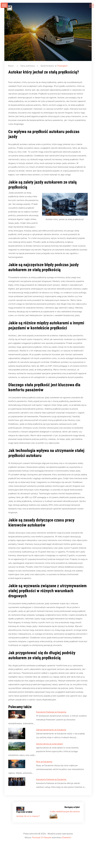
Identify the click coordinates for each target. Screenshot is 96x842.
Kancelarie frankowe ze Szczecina (51, 711)
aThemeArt (66, 837)
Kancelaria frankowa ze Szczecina (51, 779)
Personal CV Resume (41, 837)
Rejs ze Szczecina (44, 761)
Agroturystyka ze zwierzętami (49, 743)
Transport (62, 66)
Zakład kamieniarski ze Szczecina (51, 729)
